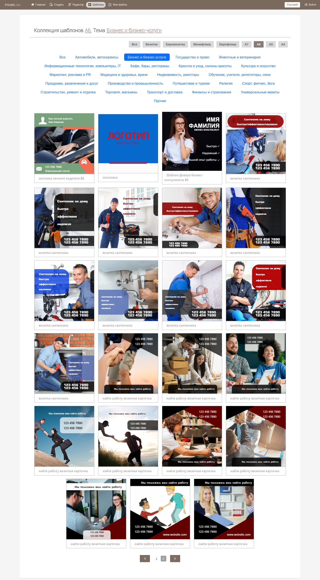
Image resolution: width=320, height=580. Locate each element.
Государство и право (192, 57)
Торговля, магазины (121, 92)
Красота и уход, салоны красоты (205, 66)
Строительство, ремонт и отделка (68, 92)
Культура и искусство (258, 66)
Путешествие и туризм (191, 83)
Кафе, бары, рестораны (150, 66)
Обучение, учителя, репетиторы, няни (239, 75)
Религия (225, 83)
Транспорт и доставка (164, 92)
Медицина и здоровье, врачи (124, 75)
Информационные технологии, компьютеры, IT (82, 66)
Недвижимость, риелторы (178, 75)
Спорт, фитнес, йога (258, 83)
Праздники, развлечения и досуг (71, 83)
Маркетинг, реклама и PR (70, 75)
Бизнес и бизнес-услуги (147, 57)
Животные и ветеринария (240, 57)
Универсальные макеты (260, 92)
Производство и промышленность (135, 83)
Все (62, 57)
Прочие (160, 101)
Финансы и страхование (211, 92)
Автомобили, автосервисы (96, 57)
